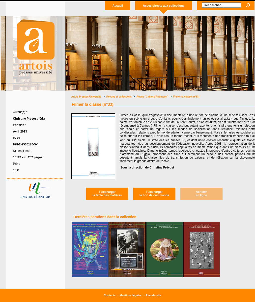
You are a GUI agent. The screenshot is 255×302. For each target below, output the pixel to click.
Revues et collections (119, 96)
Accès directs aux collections (163, 5)
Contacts (109, 295)
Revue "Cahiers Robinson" (152, 96)
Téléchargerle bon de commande (154, 193)
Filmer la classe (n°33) (186, 96)
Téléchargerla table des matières (107, 193)
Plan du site (153, 295)
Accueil (118, 5)
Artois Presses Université (86, 96)
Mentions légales (131, 295)
